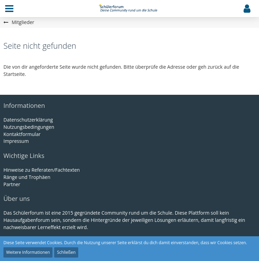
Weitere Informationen (28, 252)
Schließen (66, 252)
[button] (9, 8)
